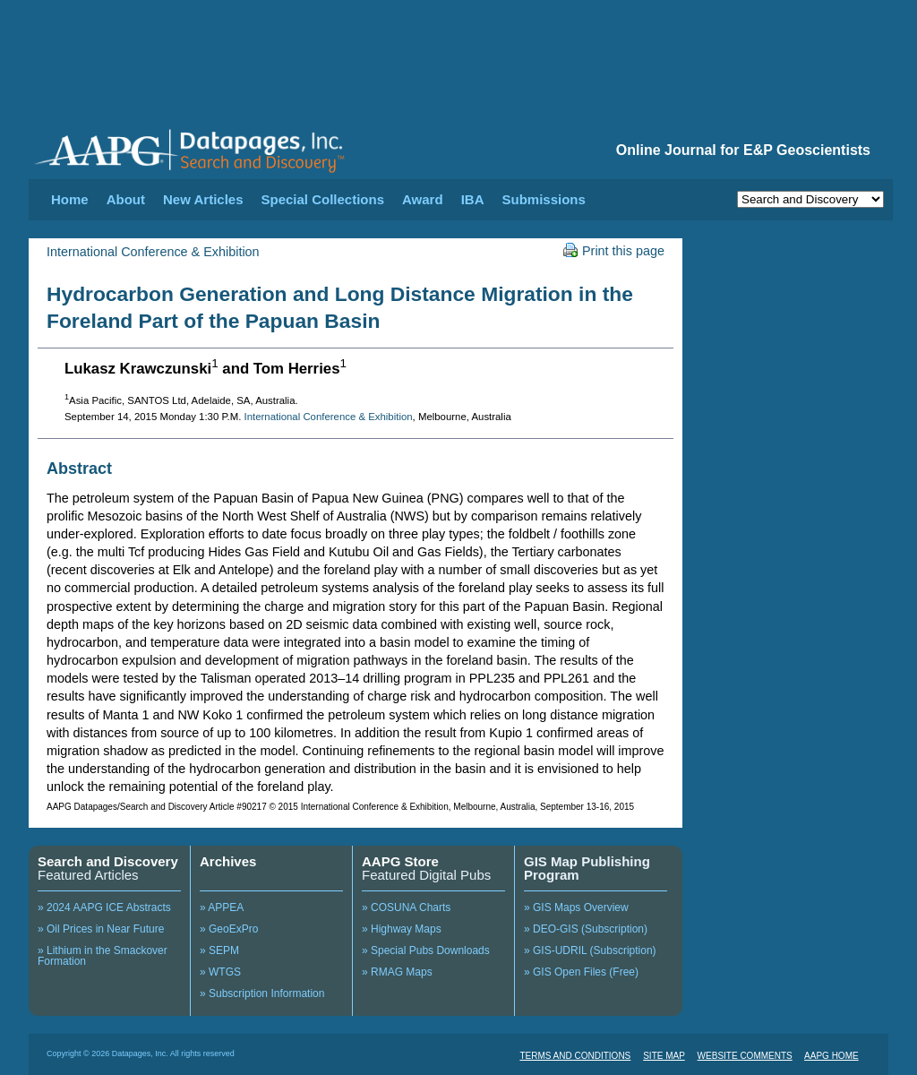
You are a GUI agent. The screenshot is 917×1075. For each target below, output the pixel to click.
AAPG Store (400, 861)
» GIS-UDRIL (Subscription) (590, 950)
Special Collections (323, 199)
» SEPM (219, 950)
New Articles (203, 199)
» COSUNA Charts (406, 907)
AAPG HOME (831, 1056)
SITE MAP (664, 1056)
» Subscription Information (262, 993)
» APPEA (222, 907)
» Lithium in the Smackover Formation (102, 956)
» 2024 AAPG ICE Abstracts (104, 907)
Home (70, 199)
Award (422, 199)
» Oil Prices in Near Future (101, 929)
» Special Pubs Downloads (426, 950)
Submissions (543, 199)
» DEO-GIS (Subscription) (585, 929)
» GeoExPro (229, 929)
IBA (472, 199)
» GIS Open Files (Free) (581, 972)
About (126, 199)
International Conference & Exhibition (153, 252)
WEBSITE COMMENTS (745, 1056)
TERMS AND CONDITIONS (574, 1056)
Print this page (613, 251)
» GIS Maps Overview (576, 907)
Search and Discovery (108, 861)
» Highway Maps (401, 929)
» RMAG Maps (397, 972)
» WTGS (220, 972)
